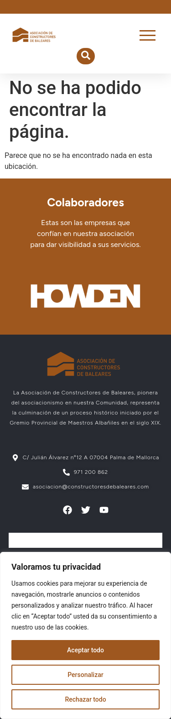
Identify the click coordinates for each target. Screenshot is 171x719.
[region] (85, 635)
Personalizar (85, 674)
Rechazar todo (85, 699)
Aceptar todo (85, 650)
